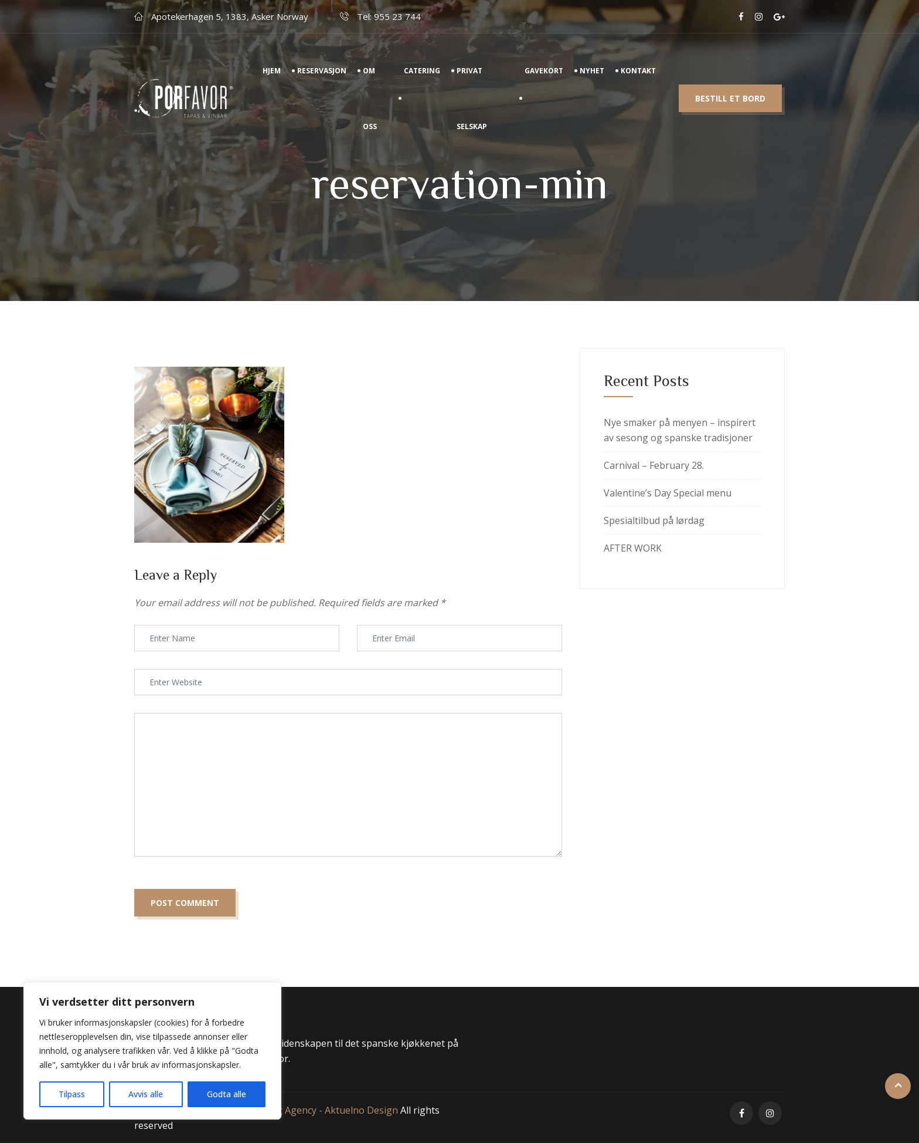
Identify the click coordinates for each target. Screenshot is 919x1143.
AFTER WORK (633, 548)
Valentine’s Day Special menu (667, 492)
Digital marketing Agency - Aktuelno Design (303, 1110)
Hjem (272, 82)
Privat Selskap (472, 110)
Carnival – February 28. (654, 465)
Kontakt (638, 82)
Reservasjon (321, 82)
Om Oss (370, 110)
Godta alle (226, 1094)
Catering (422, 82)
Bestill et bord (730, 110)
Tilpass (72, 1094)
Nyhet (592, 82)
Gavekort (544, 82)
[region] (152, 1051)
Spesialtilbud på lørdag (654, 520)
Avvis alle (145, 1094)
